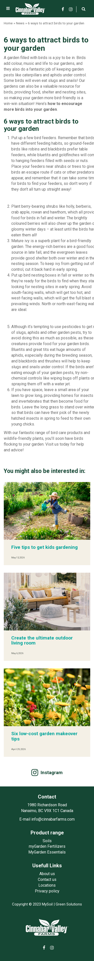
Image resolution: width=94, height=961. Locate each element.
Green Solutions (69, 904)
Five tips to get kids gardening (44, 547)
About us (47, 873)
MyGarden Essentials (47, 852)
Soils (47, 840)
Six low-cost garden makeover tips (44, 736)
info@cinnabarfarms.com (53, 819)
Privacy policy (47, 891)
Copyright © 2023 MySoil (32, 904)
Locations (47, 885)
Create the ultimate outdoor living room (42, 640)
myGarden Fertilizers (47, 846)
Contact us (47, 879)
